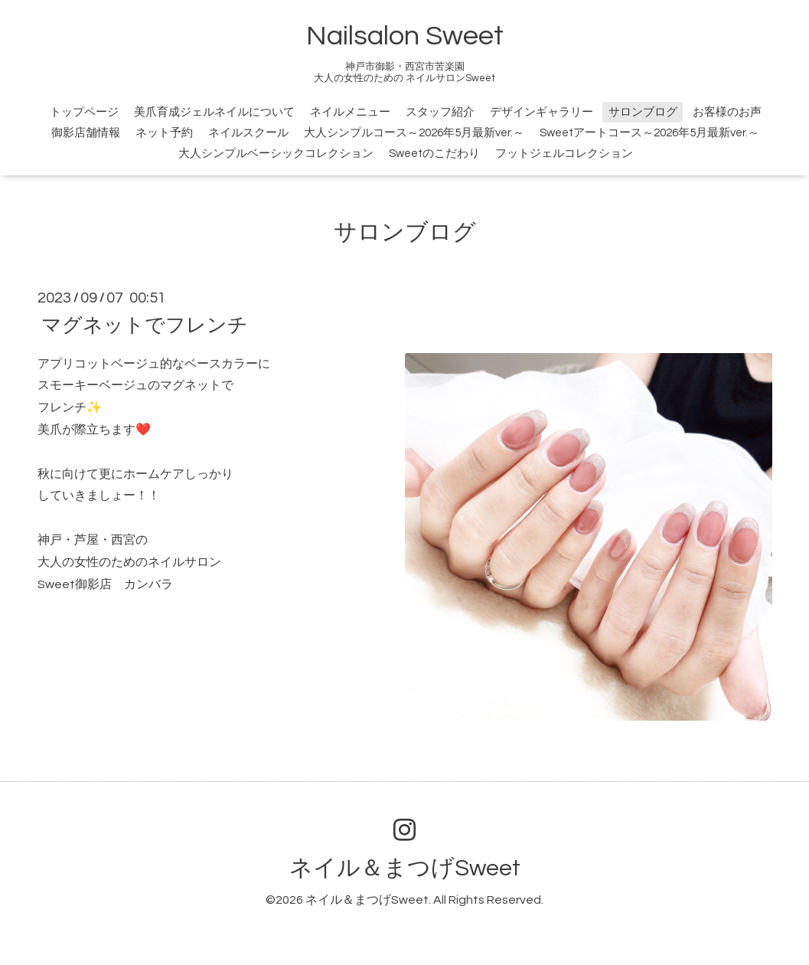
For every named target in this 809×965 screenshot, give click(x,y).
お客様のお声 (727, 112)
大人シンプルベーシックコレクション (276, 153)
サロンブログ (642, 112)
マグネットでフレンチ (144, 325)
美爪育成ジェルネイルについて (214, 112)
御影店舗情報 (85, 133)
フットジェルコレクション (564, 153)
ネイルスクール (248, 133)
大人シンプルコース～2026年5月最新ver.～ (414, 133)
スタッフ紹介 (440, 112)
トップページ (84, 112)
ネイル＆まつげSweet (404, 868)
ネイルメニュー (350, 112)
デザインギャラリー (541, 112)
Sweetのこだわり (434, 153)
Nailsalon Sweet (405, 36)
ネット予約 (164, 133)
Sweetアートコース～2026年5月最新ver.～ (649, 133)
